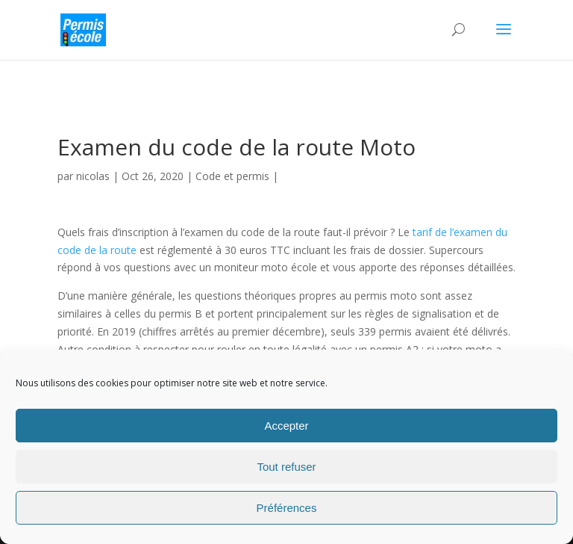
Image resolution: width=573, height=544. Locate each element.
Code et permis (232, 176)
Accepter (286, 425)
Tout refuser (286, 466)
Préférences (287, 507)
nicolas (93, 176)
